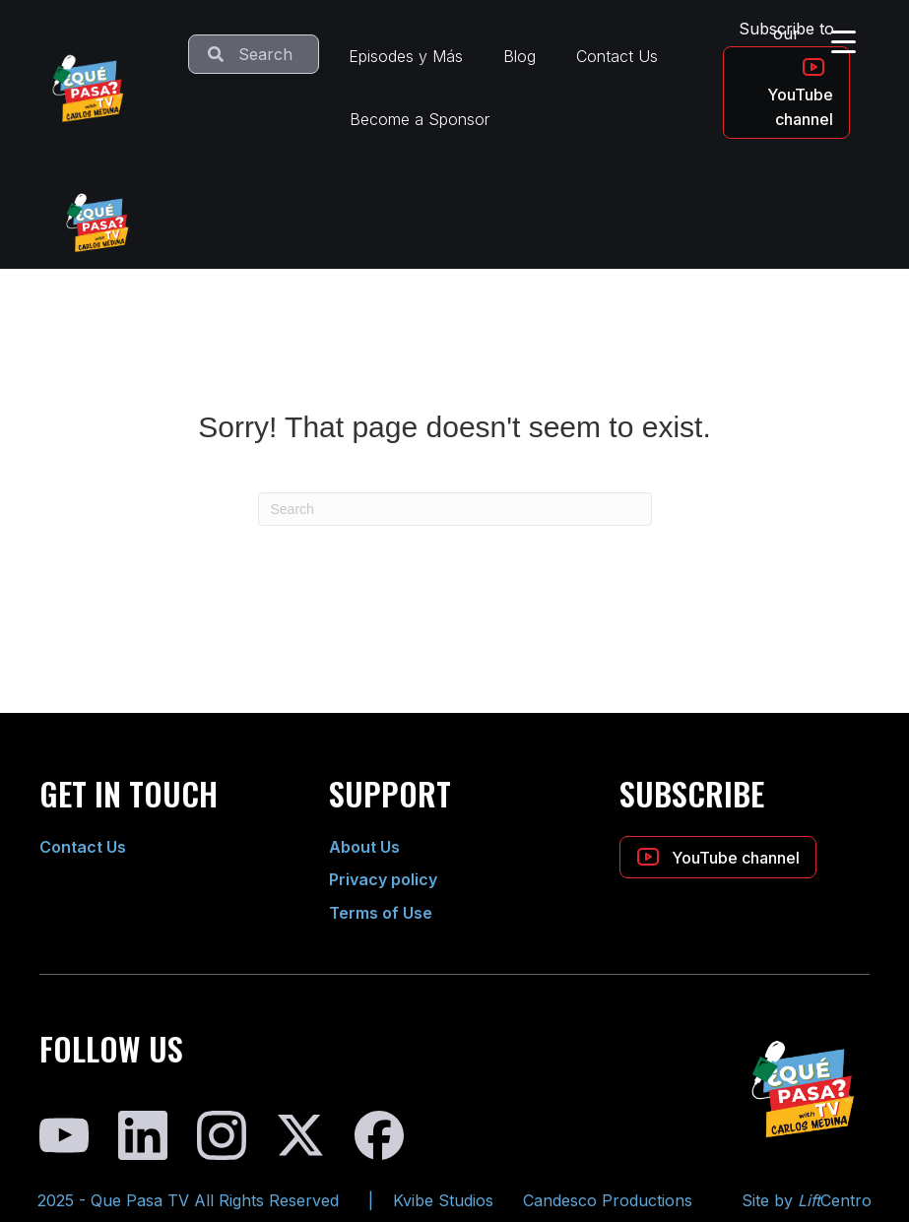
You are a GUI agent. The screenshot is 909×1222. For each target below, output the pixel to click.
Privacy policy (383, 879)
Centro (835, 1200)
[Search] (455, 509)
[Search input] (253, 54)
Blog (519, 56)
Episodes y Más (406, 56)
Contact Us (617, 56)
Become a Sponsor (419, 119)
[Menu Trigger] (844, 41)
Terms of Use (380, 913)
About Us (364, 847)
